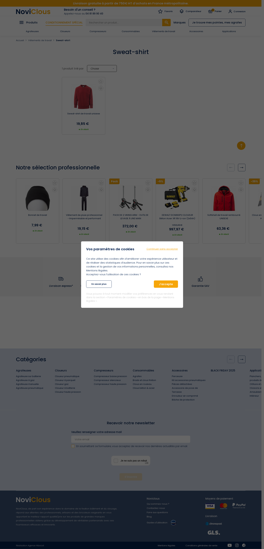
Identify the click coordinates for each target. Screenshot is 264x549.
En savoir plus (98, 284)
